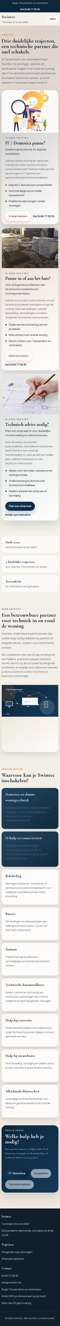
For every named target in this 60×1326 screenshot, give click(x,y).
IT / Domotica (17, 1173)
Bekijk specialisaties (18, 514)
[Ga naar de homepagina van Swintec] (15, 18)
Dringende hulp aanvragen (17, 1252)
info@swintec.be (11, 1282)
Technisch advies (19, 1184)
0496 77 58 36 (10, 1276)
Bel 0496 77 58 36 (30, 9)
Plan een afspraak (20, 506)
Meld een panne (18, 356)
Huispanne (41, 1173)
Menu (53, 19)
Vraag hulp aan (18, 216)
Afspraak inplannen (13, 1258)
